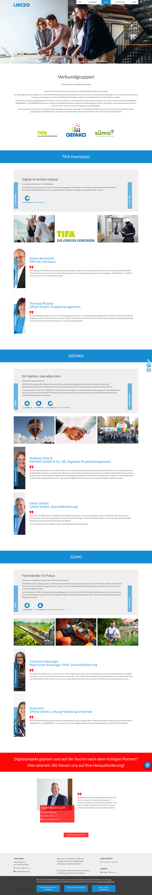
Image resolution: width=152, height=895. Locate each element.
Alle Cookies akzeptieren (76, 887)
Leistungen (120, 2)
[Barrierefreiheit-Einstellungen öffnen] (147, 765)
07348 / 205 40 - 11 (49, 816)
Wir (79, 2)
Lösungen (92, 2)
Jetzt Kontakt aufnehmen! (76, 835)
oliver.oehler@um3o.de (50, 819)
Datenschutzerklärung (106, 882)
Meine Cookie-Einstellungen (103, 888)
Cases (106, 2)
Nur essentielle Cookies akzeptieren (48, 888)
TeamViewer (80, 873)
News (134, 2)
